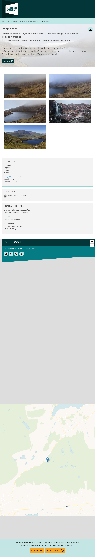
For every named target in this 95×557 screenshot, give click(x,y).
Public (16, 254)
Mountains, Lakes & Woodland (29, 21)
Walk (11, 254)
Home (3, 21)
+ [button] (92, 241)
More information (54, 550)
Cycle (21, 254)
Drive (6, 254)
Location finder (12, 21)
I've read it (35, 550)
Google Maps (13, 177)
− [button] (92, 245)
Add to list (7, 61)
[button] (25, 75)
